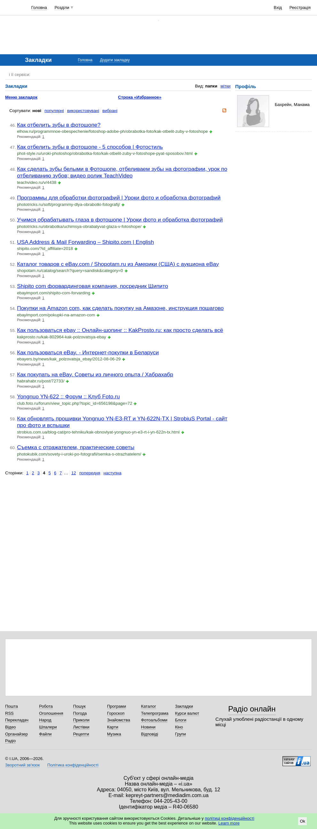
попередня (89, 473)
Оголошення (51, 713)
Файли (45, 734)
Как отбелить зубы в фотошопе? (58, 125)
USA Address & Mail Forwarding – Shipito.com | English (85, 242)
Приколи (81, 720)
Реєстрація (300, 7)
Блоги (180, 720)
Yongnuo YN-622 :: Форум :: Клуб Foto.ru (68, 396)
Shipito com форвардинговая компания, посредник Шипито (92, 286)
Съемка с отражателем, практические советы (75, 447)
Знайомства (118, 720)
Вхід (278, 7)
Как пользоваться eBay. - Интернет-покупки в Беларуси (88, 352)
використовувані (83, 110)
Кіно (179, 727)
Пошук (79, 706)
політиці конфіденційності (229, 818)
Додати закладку (115, 60)
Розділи (62, 7)
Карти (112, 727)
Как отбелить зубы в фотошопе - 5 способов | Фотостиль (90, 147)
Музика (114, 734)
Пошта (11, 706)
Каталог (148, 706)
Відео (10, 727)
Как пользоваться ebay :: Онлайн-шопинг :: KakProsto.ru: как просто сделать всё (120, 330)
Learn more (228, 823)
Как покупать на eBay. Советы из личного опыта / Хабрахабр (95, 374)
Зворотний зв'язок (22, 765)
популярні (54, 110)
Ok (302, 821)
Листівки (81, 727)
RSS (9, 713)
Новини (148, 727)
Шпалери (48, 727)
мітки (225, 86)
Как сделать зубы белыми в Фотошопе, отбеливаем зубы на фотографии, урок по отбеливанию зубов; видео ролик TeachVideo (122, 172)
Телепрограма (154, 713)
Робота (46, 706)
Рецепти (81, 734)
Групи (180, 734)
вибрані (109, 110)
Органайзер (16, 734)
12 (73, 473)
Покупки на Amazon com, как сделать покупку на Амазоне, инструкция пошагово (120, 308)
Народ (45, 720)
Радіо (10, 740)
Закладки (184, 706)
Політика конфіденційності (72, 765)
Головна (39, 7)
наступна (112, 473)
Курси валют (187, 713)
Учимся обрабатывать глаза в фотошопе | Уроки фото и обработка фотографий (120, 219)
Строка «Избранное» (139, 97)
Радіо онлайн (252, 709)
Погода (80, 713)
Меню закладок (21, 97)
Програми (116, 706)
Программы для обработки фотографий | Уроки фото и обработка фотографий (118, 197)
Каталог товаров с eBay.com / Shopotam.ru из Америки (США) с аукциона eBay (118, 264)
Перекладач (16, 720)
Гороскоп (115, 713)
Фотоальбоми (154, 720)
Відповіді (149, 734)
